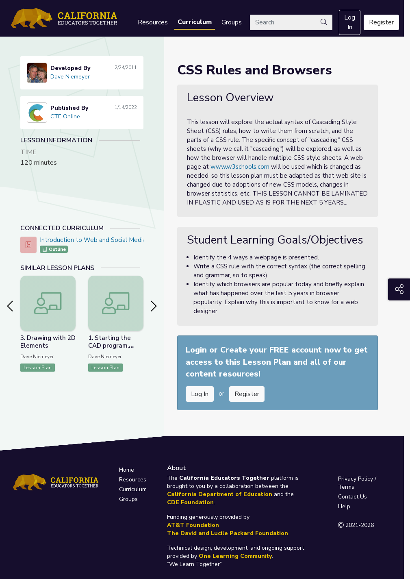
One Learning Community (235, 556)
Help (344, 506)
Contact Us (352, 497)
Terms (346, 487)
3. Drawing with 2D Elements (48, 342)
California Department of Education (219, 494)
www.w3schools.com (239, 167)
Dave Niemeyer (70, 77)
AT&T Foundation (193, 525)
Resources (153, 22)
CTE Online (65, 116)
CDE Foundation (190, 502)
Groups (231, 22)
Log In (349, 22)
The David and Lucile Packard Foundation (227, 533)
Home (126, 470)
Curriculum (195, 21)
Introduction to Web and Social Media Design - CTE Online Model (131, 240)
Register (381, 22)
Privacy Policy (355, 479)
